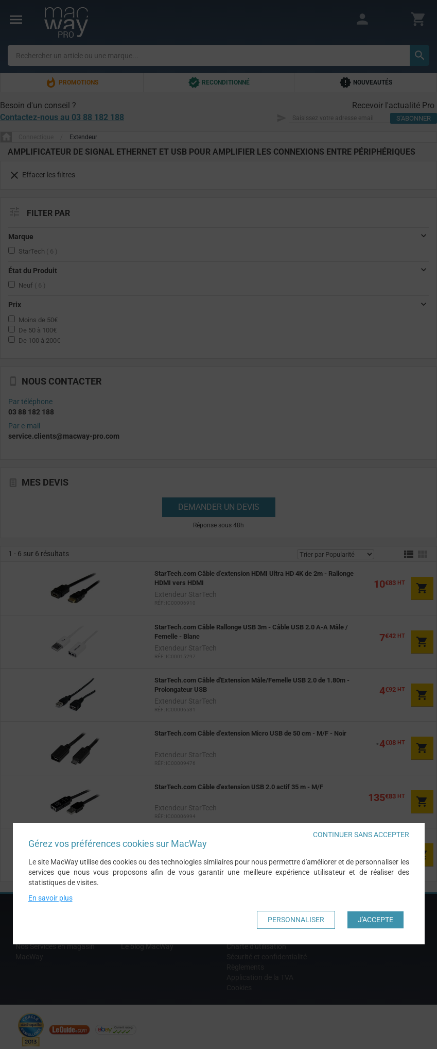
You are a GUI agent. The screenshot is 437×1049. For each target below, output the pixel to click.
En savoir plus (50, 898)
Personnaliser (296, 919)
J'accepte (375, 919)
